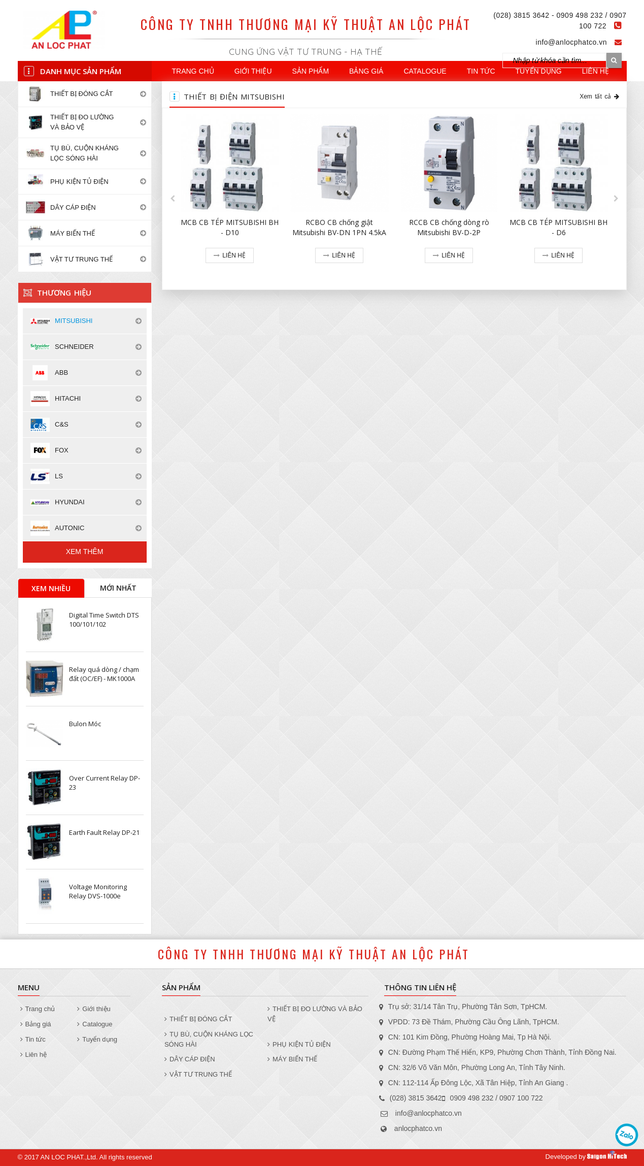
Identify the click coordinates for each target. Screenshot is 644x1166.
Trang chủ (193, 71)
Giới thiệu (253, 71)
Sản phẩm (310, 71)
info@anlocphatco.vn (571, 42)
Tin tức (481, 71)
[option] (230, 198)
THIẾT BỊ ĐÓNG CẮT (198, 1019)
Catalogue (424, 71)
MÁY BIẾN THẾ (292, 1059)
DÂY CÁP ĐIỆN (189, 1059)
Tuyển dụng (539, 71)
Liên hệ (595, 71)
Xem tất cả (599, 96)
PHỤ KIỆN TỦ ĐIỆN (299, 1044)
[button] (172, 198)
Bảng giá (366, 71)
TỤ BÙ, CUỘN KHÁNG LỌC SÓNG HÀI (208, 1039)
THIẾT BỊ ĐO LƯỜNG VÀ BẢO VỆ (314, 1014)
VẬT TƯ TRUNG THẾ (198, 1074)
